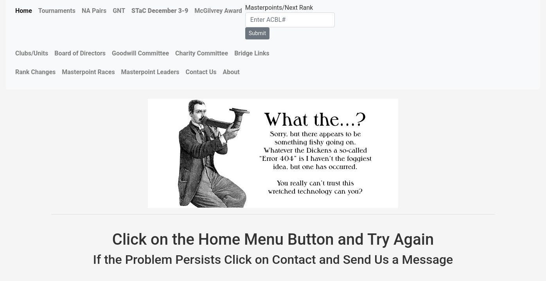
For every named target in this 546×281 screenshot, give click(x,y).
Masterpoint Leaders (150, 72)
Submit (257, 33)
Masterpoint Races (88, 72)
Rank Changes (35, 72)
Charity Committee (201, 53)
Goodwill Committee (140, 53)
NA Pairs (94, 10)
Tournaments (56, 10)
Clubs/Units (31, 53)
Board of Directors (80, 53)
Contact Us (201, 72)
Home (23, 10)
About (231, 72)
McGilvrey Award (218, 10)
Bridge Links (251, 53)
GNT (119, 10)
